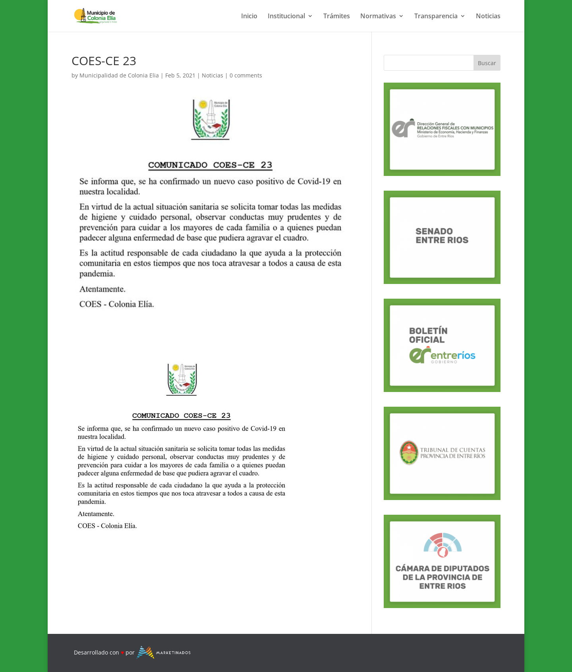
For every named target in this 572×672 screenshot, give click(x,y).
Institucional (286, 16)
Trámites (336, 16)
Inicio (249, 16)
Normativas (378, 16)
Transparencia (436, 16)
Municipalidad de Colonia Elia (119, 75)
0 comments (246, 75)
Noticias (488, 16)
